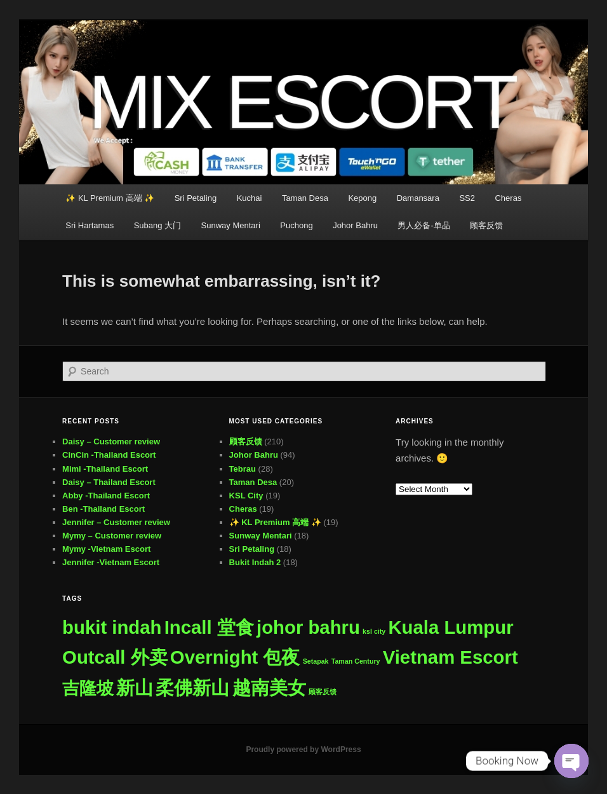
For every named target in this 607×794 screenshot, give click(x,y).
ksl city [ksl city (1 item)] (374, 631)
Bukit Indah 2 (255, 562)
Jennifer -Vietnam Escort (110, 562)
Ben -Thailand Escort (103, 509)
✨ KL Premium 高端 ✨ (109, 198)
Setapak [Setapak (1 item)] (316, 661)
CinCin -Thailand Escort (109, 455)
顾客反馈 (486, 225)
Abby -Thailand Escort (106, 495)
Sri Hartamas (89, 225)
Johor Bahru (355, 225)
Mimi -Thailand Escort (105, 469)
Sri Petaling (196, 198)
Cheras (508, 198)
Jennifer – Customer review (116, 522)
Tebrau (242, 469)
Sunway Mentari (230, 225)
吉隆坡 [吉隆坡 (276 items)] (88, 688)
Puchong (296, 225)
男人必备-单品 (423, 225)
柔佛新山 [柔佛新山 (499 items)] (192, 687)
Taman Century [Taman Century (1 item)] (355, 661)
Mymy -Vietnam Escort (106, 549)
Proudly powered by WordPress (303, 749)
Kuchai (249, 198)
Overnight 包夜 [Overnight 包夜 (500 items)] (235, 657)
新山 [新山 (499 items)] (134, 687)
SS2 (467, 198)
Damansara (418, 198)
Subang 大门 (157, 225)
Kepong (362, 198)
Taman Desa (305, 198)
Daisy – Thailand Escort (109, 482)
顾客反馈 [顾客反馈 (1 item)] (323, 691)
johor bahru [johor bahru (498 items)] (308, 627)
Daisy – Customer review (111, 441)
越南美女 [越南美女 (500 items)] (269, 687)
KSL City (246, 495)
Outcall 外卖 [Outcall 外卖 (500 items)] (115, 657)
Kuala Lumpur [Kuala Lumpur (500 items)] (450, 627)
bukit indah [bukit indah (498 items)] (111, 627)
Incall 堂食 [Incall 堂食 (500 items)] (209, 627)
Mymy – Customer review (111, 535)
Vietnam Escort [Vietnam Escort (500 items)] (450, 657)
